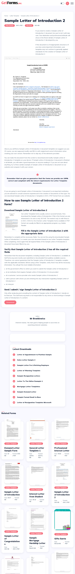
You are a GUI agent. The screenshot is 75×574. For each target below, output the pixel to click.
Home (6, 16)
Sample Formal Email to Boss (29, 397)
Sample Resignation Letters (28, 376)
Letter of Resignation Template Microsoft (34, 402)
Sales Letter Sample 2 (26, 360)
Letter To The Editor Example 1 (30, 381)
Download (10, 302)
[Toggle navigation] (72, 3)
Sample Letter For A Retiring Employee (33, 365)
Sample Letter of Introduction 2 (62, 495)
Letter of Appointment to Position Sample (34, 355)
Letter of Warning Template (28, 371)
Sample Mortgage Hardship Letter (37, 540)
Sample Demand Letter (26, 392)
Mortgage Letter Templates (28, 386)
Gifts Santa (60, 538)
